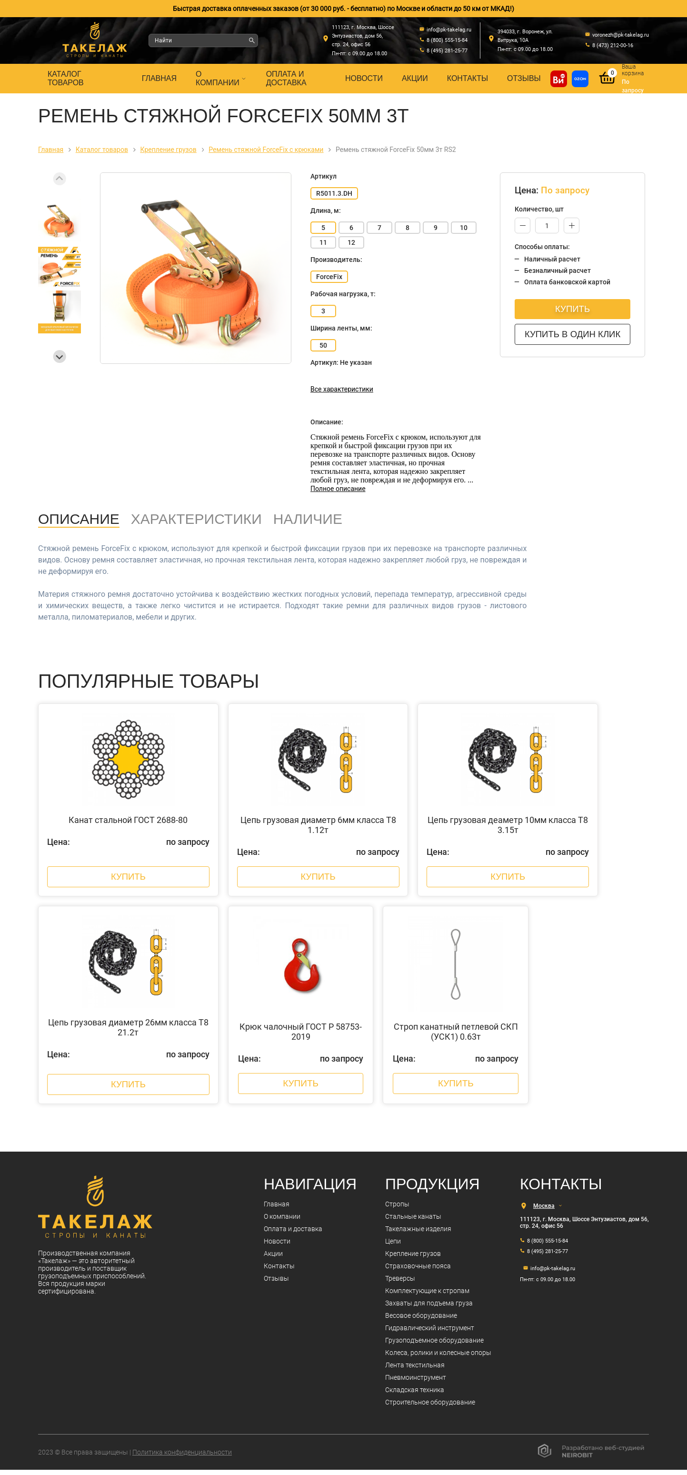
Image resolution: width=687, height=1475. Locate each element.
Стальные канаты (413, 1221)
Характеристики (196, 519)
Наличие (307, 519)
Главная (159, 78)
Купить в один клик (574, 334)
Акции (415, 78)
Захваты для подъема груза (429, 1308)
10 (464, 227)
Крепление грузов (413, 1259)
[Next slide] (59, 356)
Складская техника (414, 1395)
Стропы (397, 1209)
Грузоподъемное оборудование (434, 1345)
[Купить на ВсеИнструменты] (558, 78)
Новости (364, 78)
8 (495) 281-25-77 (547, 1257)
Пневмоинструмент (415, 1382)
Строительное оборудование (430, 1407)
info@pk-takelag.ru (552, 1274)
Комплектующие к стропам (427, 1296)
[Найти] (252, 40)
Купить (574, 309)
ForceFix (329, 277)
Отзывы (524, 78)
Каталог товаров (66, 78)
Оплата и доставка (286, 78)
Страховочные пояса (418, 1271)
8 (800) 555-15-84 (547, 1246)
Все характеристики (341, 389)
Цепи (393, 1246)
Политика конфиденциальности (182, 1457)
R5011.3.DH (334, 193)
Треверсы (400, 1283)
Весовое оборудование (421, 1320)
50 (323, 345)
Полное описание (338, 488)
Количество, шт (539, 209)
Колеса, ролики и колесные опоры (438, 1358)
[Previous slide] (59, 178)
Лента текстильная (415, 1370)
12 (351, 242)
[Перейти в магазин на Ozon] (580, 78)
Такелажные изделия (418, 1234)
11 (323, 242)
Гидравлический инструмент (429, 1333)
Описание (78, 519)
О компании (221, 78)
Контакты (467, 78)
